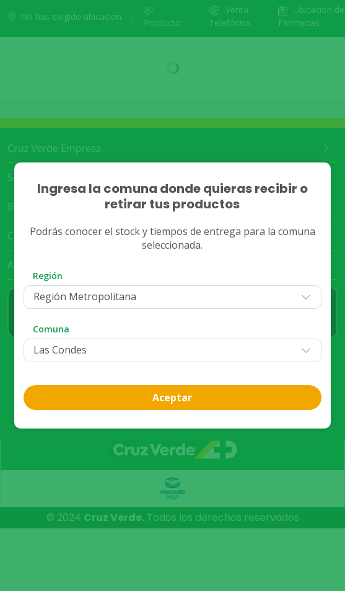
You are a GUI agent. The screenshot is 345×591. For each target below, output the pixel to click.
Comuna (51, 329)
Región (48, 276)
